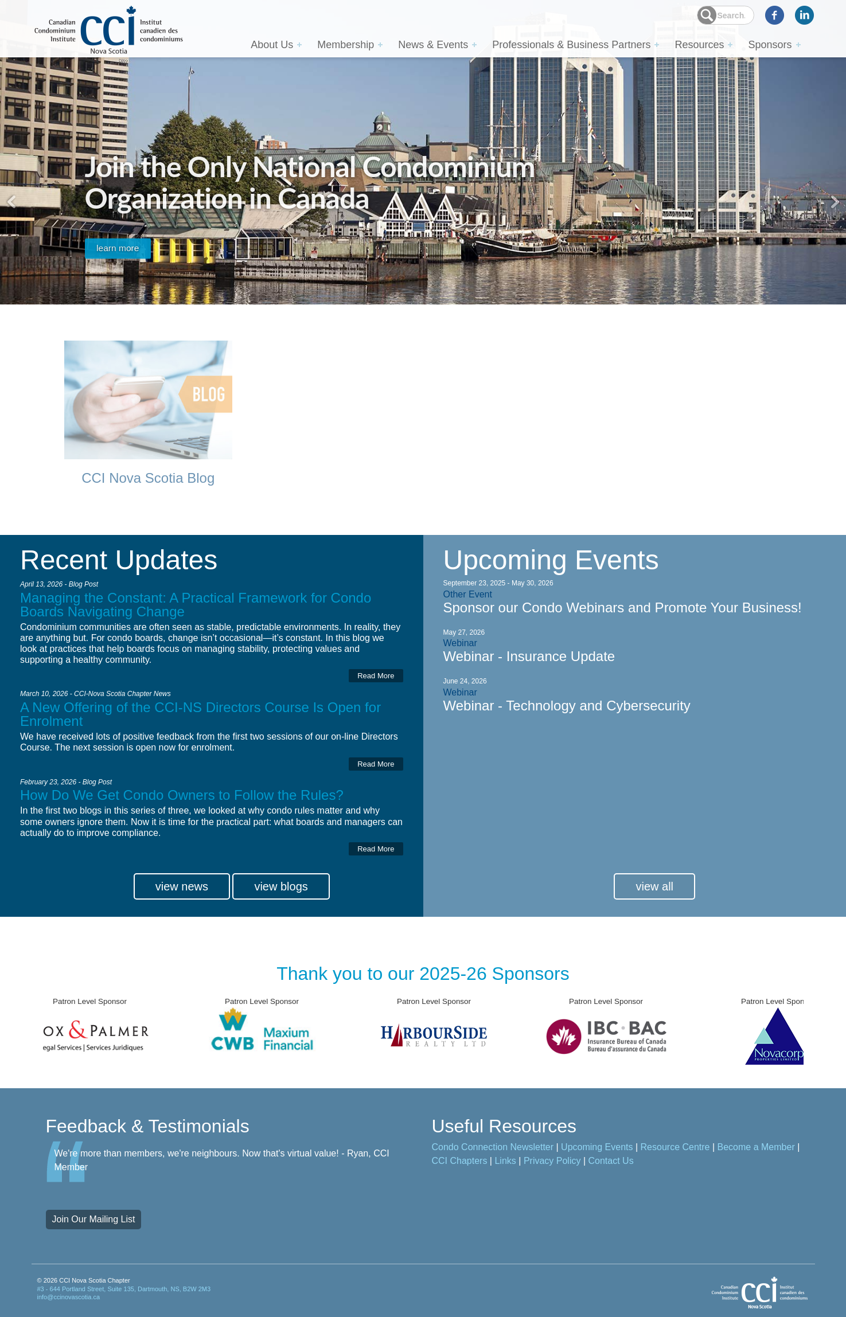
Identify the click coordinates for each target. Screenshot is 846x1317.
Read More (375, 678)
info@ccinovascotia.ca (68, 1301)
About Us (272, 44)
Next (834, 201)
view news (181, 890)
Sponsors (770, 44)
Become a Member (756, 1151)
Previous (11, 201)
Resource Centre (675, 1151)
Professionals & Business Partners (571, 44)
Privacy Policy (552, 1165)
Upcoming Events (597, 1151)
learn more (126, 241)
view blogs (280, 890)
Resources (699, 44)
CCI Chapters (460, 1165)
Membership (345, 44)
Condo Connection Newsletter (493, 1151)
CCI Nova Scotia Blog (148, 479)
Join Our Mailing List (93, 1223)
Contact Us (611, 1165)
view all (654, 890)
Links (505, 1165)
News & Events (433, 44)
